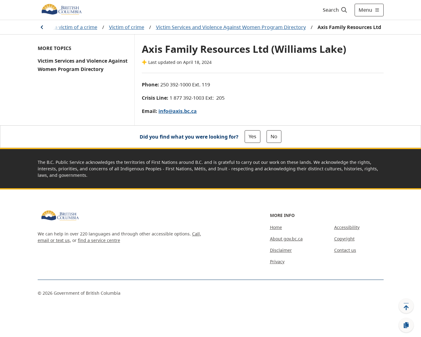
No (274, 136)
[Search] (335, 10)
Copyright (344, 239)
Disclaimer (281, 250)
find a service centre (99, 240)
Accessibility (347, 227)
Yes (252, 136)
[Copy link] (406, 325)
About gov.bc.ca (286, 239)
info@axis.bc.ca (177, 111)
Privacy (277, 261)
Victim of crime (126, 27)
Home (276, 227)
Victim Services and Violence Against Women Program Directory (231, 27)
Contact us (345, 250)
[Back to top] (406, 305)
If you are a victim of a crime (64, 27)
